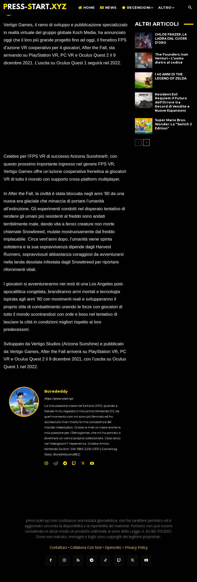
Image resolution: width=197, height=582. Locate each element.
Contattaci (58, 547)
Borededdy (56, 391)
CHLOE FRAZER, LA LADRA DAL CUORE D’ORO (171, 38)
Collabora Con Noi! (86, 547)
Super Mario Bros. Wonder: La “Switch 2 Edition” (173, 124)
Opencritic (114, 547)
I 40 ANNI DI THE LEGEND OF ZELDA (170, 76)
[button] (189, 7)
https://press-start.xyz (58, 398)
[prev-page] (138, 142)
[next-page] (146, 142)
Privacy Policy (136, 547)
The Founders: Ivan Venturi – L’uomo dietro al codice (171, 58)
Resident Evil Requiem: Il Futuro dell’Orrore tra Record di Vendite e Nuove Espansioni (172, 102)
